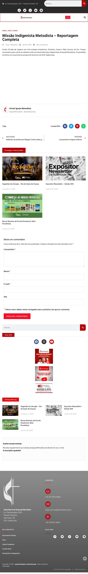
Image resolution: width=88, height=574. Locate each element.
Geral (4, 31)
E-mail (7, 284)
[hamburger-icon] (67, 17)
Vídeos (15, 31)
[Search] (84, 3)
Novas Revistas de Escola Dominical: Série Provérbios (19, 222)
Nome (7, 271)
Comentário (9, 249)
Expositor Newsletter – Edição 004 (60, 184)
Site (5, 297)
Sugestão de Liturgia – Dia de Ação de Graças (20, 184)
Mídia (10, 31)
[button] (85, 17)
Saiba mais (50, 55)
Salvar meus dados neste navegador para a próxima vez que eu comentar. (38, 310)
